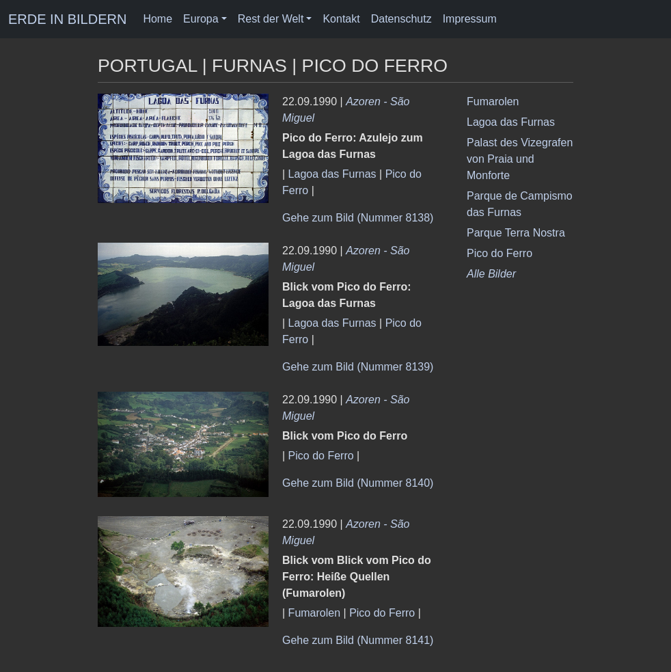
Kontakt (341, 19)
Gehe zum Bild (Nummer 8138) (357, 218)
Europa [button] (201, 19)
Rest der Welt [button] (271, 19)
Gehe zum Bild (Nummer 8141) (357, 640)
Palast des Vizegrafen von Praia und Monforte (520, 159)
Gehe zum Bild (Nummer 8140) (357, 483)
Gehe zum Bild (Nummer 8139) (357, 367)
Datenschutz (401, 19)
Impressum (470, 19)
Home (157, 19)
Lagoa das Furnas (332, 174)
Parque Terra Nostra (516, 233)
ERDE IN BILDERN (67, 19)
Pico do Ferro (321, 455)
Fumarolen (314, 613)
